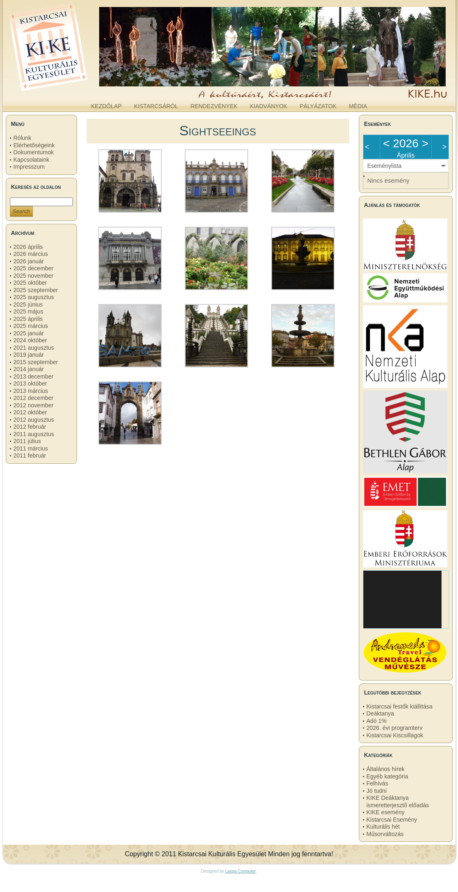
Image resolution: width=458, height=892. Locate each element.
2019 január (29, 354)
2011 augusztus (34, 434)
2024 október (30, 340)
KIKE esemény (386, 812)
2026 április (28, 247)
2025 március (31, 326)
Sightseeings (217, 130)
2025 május (28, 311)
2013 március (31, 391)
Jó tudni (377, 790)
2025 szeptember (36, 290)
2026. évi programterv (395, 728)
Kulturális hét (383, 826)
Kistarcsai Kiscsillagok (395, 735)
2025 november (33, 275)
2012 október (30, 412)
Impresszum (29, 166)
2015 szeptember (36, 362)
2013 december (33, 376)
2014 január (29, 369)
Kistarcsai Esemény (392, 819)
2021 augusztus (34, 347)
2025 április (28, 319)
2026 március (31, 254)
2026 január (29, 261)
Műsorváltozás (385, 834)
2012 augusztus (34, 419)
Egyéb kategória (387, 776)
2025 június (28, 304)
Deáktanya (380, 713)
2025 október (30, 282)
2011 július (27, 441)
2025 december (33, 268)
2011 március (31, 448)
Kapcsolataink (31, 159)
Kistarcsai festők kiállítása (399, 706)
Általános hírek (386, 769)
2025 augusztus (34, 297)
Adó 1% (377, 721)
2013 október (30, 383)
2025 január (29, 333)
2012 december (33, 398)
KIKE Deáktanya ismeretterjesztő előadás (398, 801)
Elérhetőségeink (34, 145)
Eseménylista (384, 166)
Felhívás (377, 783)
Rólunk (23, 138)
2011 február (30, 455)
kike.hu (70, 90)
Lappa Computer (240, 871)
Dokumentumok (34, 152)
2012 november (33, 405)
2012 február (30, 426)
